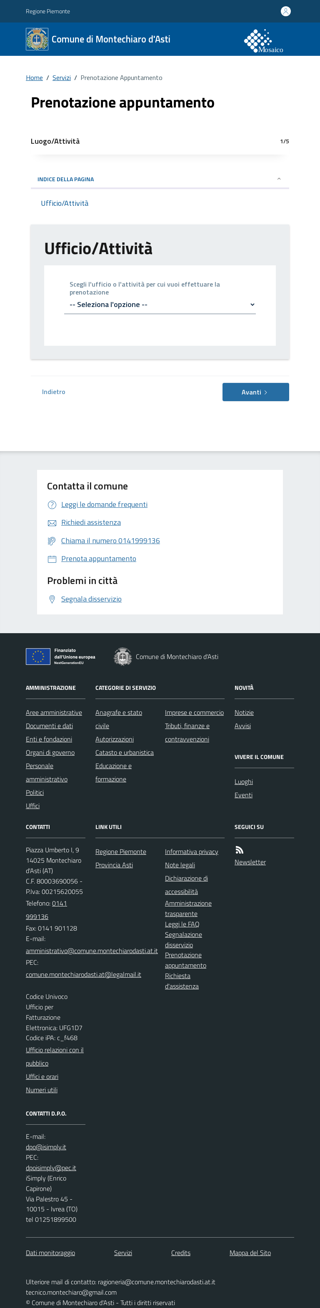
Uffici (33, 806)
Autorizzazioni (114, 739)
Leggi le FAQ (182, 924)
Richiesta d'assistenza (182, 981)
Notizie (244, 712)
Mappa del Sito (250, 1253)
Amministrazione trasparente (188, 908)
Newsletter (250, 862)
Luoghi (244, 781)
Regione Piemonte (48, 11)
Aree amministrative (54, 712)
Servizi (61, 77)
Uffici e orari (42, 1076)
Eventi (243, 795)
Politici (35, 792)
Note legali (180, 865)
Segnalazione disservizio (183, 939)
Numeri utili (42, 1090)
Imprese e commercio (194, 712)
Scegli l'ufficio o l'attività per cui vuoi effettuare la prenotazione (145, 288)
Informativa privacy (191, 851)
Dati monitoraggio (50, 1253)
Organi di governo (50, 752)
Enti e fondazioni (49, 739)
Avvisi (243, 726)
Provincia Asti (114, 865)
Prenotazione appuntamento (185, 960)
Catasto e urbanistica (124, 752)
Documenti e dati (49, 726)
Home (34, 77)
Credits (180, 1253)
